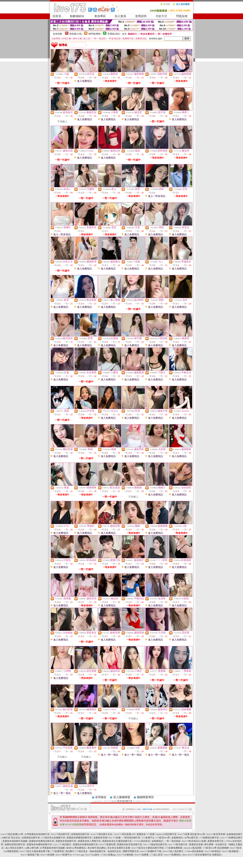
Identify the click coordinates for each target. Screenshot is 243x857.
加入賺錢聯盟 (121, 797)
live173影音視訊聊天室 (121, 801)
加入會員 (120, 16)
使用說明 (141, 16)
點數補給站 (77, 16)
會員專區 (100, 16)
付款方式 (161, 16)
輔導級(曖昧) (94, 33)
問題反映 (182, 16)
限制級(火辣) (75, 33)
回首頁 (57, 16)
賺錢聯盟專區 (145, 797)
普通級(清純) (113, 33)
